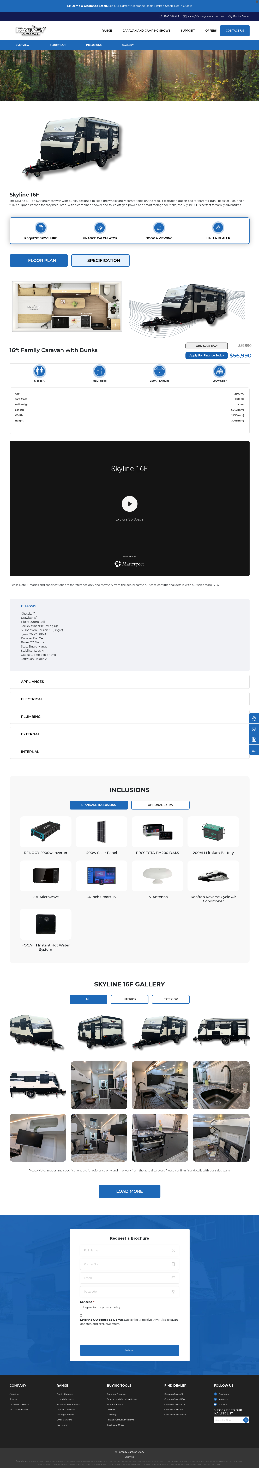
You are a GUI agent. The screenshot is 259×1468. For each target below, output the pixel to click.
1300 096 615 (171, 16)
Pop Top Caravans (66, 1409)
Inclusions (94, 45)
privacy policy (111, 1307)
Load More (129, 1191)
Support (188, 30)
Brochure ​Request (116, 1394)
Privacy (13, 1399)
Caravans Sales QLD (174, 1404)
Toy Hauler (62, 1425)
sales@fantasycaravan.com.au (203, 16)
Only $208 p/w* (207, 346)
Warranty (111, 1414)
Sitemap (129, 1456)
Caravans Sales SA (173, 1409)
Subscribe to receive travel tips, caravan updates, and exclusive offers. (129, 1322)
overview (22, 45)
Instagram (224, 1399)
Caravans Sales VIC (174, 1394)
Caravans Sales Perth (175, 1414)
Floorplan (57, 45)
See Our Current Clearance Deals (131, 6)
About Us (14, 1394)
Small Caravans (64, 1419)
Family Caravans (65, 1394)
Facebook (224, 1394)
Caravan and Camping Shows (146, 30)
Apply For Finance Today (206, 355)
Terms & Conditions (19, 1404)
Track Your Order (115, 1425)
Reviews (111, 1409)
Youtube (223, 1404)
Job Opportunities (19, 1409)
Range (107, 30)
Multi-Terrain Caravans (68, 1404)
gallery (128, 45)
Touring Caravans (65, 1414)
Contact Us (235, 30)
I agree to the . (102, 1307)
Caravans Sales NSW (174, 1399)
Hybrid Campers (65, 1399)
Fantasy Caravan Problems (120, 1419)
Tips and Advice (115, 1404)
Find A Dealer (238, 16)
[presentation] (106, 1335)
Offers (211, 30)
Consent (87, 1302)
